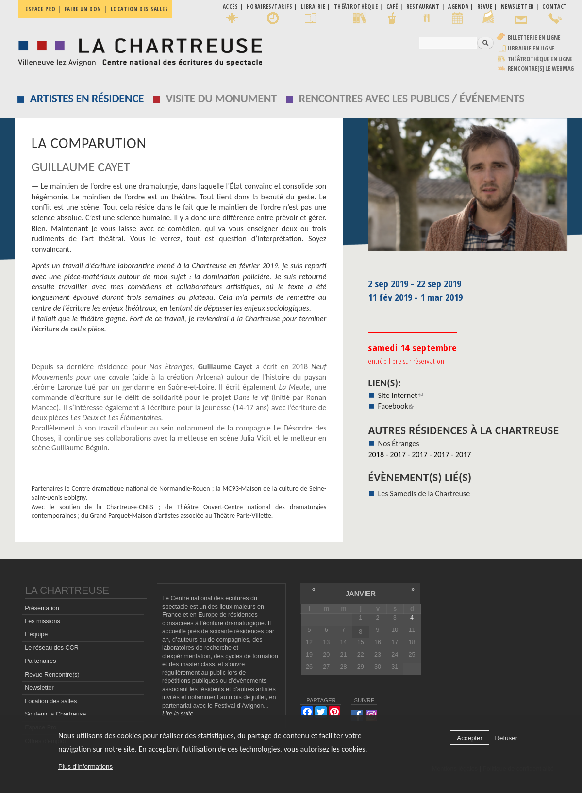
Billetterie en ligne (534, 37)
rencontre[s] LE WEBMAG (541, 69)
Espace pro (40, 9)
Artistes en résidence (87, 98)
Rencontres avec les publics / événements (411, 98)
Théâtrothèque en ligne (540, 59)
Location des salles (139, 9)
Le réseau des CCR (52, 647)
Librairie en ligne (531, 48)
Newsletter (39, 687)
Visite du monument (221, 98)
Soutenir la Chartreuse (55, 714)
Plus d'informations (85, 766)
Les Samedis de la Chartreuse (424, 493)
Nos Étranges (398, 443)
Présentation (42, 608)
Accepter (469, 738)
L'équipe (36, 634)
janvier (360, 593)
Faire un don (83, 9)
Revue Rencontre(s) (52, 674)
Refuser (506, 738)
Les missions (42, 621)
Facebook (396, 406)
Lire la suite (177, 713)
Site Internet (400, 395)
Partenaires (40, 661)
